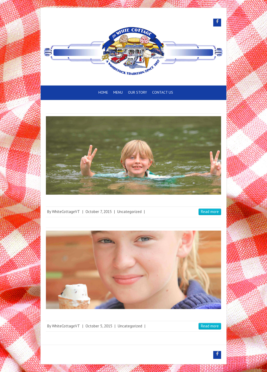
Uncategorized (129, 211)
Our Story (137, 92)
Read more (210, 211)
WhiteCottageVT (66, 211)
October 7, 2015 (99, 211)
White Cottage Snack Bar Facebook (217, 22)
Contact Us (162, 92)
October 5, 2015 (99, 325)
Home (103, 92)
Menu (118, 92)
